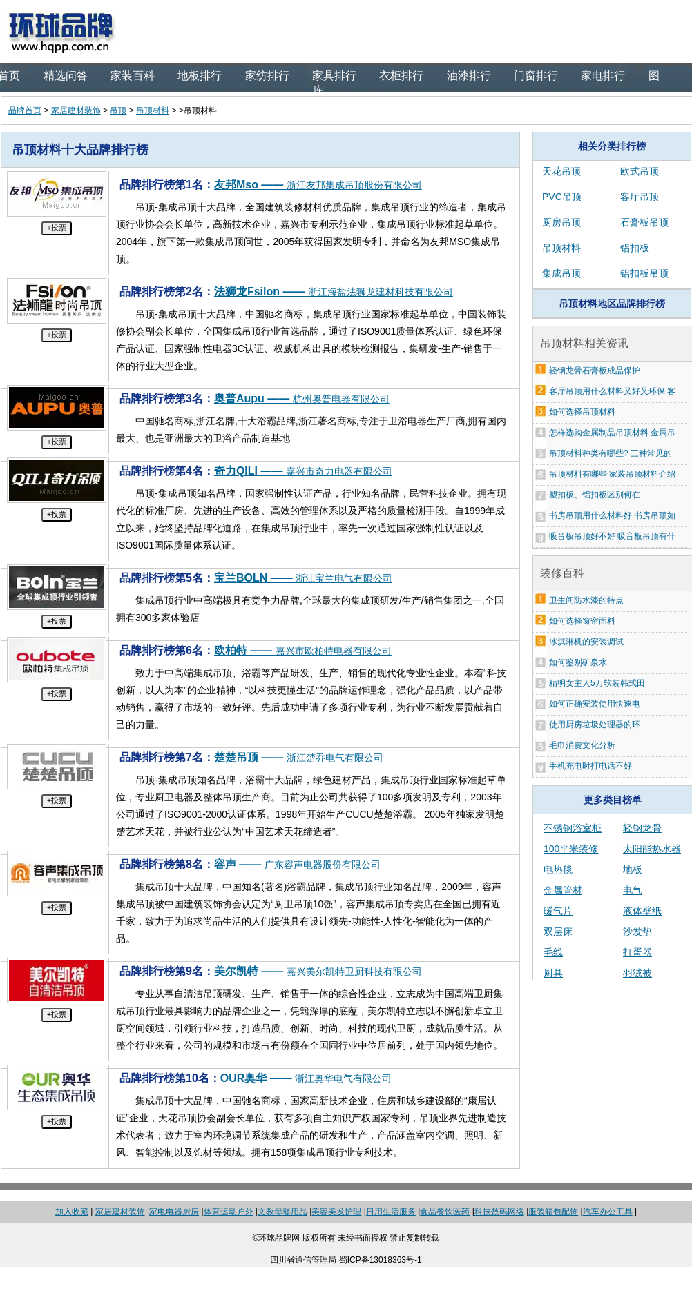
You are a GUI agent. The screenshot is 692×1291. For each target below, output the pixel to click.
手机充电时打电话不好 (590, 766)
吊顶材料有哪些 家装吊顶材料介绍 (612, 474)
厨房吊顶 (561, 222)
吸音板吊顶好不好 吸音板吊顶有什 (612, 536)
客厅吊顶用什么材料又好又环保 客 (612, 391)
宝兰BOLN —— (303, 578)
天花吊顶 (561, 171)
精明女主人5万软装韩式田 (597, 683)
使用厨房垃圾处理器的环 (594, 724)
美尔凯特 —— (318, 971)
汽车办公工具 (608, 1211)
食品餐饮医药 (445, 1211)
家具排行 (334, 75)
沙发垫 (637, 931)
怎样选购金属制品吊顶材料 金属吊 (612, 432)
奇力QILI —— (303, 471)
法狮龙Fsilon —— (333, 291)
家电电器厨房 (174, 1211)
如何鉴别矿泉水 (578, 662)
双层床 (558, 931)
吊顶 (118, 110)
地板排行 (199, 75)
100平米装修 (571, 848)
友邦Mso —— (318, 184)
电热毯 (558, 869)
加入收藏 (71, 1211)
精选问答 (66, 75)
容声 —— (297, 864)
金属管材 (563, 890)
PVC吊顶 (562, 196)
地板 (632, 869)
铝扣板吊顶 (644, 273)
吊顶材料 (152, 110)
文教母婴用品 (282, 1211)
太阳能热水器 (652, 848)
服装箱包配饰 (553, 1211)
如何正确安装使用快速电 (594, 704)
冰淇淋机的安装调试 (586, 642)
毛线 (553, 952)
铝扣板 (634, 247)
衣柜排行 (401, 75)
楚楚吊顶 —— (298, 757)
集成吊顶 (561, 273)
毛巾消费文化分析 (582, 745)
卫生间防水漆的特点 (586, 600)
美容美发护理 (336, 1211)
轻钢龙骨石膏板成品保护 (594, 370)
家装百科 (132, 75)
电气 (632, 890)
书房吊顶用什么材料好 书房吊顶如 (612, 515)
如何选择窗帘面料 (582, 621)
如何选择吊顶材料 (582, 412)
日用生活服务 (391, 1211)
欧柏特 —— (303, 650)
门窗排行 (536, 75)
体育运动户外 (228, 1211)
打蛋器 (637, 952)
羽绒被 (637, 972)
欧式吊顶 (639, 171)
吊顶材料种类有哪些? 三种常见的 (610, 453)
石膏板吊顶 (644, 222)
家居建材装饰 (76, 110)
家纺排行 (267, 75)
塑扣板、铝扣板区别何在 (594, 495)
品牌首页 (24, 110)
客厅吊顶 (639, 196)
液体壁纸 (642, 910)
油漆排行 (469, 75)
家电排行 (603, 75)
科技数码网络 (499, 1211)
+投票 (56, 228)
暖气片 (558, 910)
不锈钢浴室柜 (573, 828)
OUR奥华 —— (306, 1078)
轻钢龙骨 (642, 828)
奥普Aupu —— (302, 398)
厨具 (553, 972)
